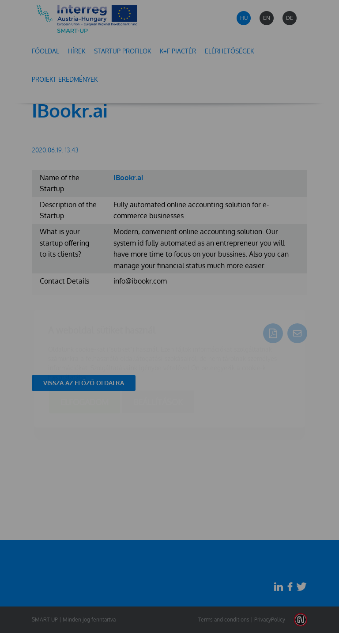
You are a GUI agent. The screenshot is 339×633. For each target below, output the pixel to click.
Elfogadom (84, 350)
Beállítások (158, 350)
